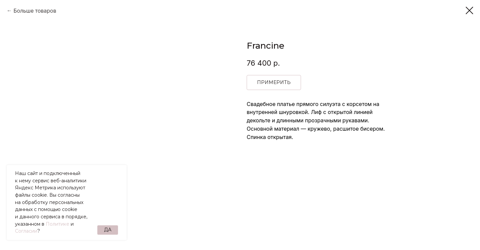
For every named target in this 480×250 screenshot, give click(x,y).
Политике (57, 224)
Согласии (26, 231)
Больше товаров (34, 10)
